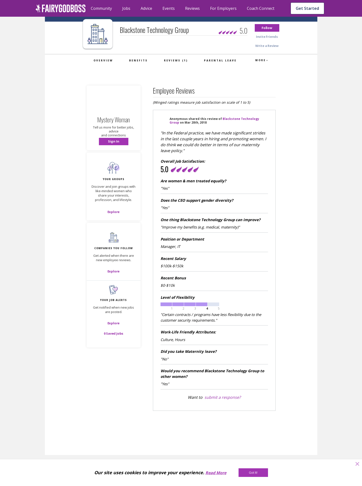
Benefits (138, 60)
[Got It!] (253, 472)
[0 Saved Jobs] (113, 333)
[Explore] (113, 211)
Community (101, 8)
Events (168, 8)
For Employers (223, 8)
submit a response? (222, 397)
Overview (103, 60)
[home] (61, 8)
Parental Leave (220, 60)
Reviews (192, 8)
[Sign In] (113, 141)
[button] (267, 28)
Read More (215, 472)
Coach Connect (260, 8)
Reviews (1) (176, 60)
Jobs (126, 8)
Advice (146, 8)
